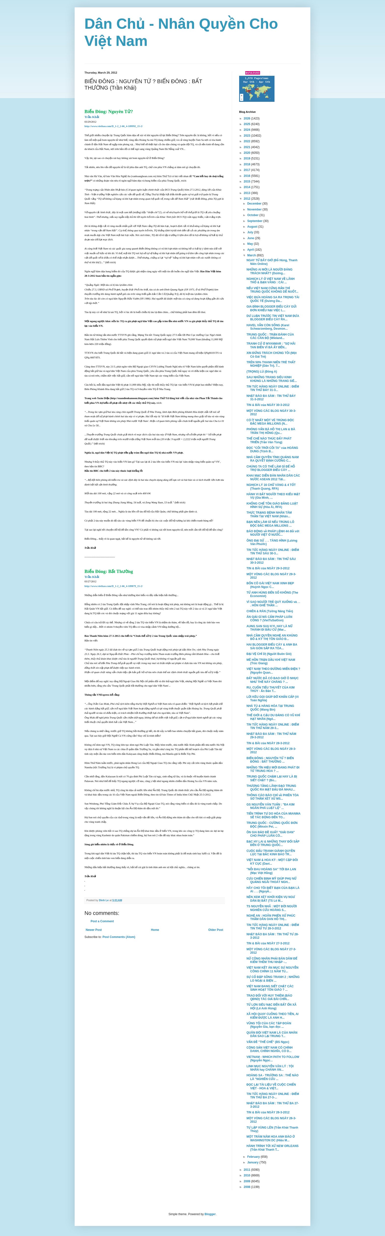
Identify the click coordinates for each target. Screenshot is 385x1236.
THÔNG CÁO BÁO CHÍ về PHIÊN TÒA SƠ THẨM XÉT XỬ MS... (273, 797)
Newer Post (94, 930)
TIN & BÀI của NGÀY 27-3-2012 (268, 943)
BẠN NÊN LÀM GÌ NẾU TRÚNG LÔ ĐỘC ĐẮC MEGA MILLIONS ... (270, 523)
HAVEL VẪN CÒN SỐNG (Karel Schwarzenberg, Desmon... (268, 327)
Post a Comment (102, 921)
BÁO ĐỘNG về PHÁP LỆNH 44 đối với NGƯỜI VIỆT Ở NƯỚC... (273, 533)
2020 (247, 153)
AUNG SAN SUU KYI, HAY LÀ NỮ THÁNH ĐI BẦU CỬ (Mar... (269, 628)
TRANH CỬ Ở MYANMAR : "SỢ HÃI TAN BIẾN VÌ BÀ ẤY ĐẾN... (271, 345)
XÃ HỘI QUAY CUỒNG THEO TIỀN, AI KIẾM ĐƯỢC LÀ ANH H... (273, 1015)
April (251, 249)
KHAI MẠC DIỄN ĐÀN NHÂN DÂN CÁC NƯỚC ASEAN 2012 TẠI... (273, 477)
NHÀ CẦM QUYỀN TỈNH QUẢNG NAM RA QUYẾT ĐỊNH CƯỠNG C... (273, 458)
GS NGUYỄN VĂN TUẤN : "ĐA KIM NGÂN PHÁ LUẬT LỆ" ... (271, 806)
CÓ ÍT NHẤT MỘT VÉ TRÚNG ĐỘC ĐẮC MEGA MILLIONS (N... (270, 421)
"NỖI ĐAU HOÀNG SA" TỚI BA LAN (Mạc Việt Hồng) (271, 871)
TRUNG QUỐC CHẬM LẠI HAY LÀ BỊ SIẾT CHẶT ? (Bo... (272, 778)
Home (155, 930)
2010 (247, 1175)
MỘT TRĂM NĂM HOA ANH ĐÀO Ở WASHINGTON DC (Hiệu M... (271, 1138)
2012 (247, 198)
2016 (247, 176)
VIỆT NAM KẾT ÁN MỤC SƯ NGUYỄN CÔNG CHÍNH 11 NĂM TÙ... (272, 969)
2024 (247, 129)
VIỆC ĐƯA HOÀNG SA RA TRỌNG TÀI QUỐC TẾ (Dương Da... (273, 299)
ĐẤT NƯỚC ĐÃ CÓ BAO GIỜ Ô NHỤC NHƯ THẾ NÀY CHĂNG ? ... (273, 680)
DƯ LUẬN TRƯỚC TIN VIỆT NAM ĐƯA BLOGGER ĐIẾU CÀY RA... (273, 317)
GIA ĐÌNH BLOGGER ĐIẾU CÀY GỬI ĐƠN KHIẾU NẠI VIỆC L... (271, 308)
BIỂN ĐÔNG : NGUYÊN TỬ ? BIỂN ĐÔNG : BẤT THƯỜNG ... (270, 759)
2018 (247, 164)
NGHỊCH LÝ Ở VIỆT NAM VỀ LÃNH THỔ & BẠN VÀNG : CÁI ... (271, 280)
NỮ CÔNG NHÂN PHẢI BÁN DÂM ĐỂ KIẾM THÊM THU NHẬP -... (272, 960)
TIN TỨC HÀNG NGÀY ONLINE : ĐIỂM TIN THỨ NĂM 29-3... (273, 726)
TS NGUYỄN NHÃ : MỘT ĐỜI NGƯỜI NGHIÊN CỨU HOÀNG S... (272, 908)
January (253, 1162)
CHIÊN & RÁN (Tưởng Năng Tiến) (270, 611)
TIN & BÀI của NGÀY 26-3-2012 (268, 1112)
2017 (247, 170)
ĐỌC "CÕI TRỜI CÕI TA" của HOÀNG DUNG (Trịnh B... (272, 449)
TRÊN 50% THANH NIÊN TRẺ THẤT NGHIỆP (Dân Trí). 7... (271, 364)
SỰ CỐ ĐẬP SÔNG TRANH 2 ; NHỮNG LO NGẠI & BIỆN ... (273, 978)
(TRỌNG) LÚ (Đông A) (262, 371)
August (252, 226)
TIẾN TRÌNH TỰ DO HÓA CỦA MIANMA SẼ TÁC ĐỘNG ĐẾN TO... (273, 815)
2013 (247, 193)
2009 (247, 1181)
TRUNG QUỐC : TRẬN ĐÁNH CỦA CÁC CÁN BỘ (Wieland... (270, 336)
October (253, 215)
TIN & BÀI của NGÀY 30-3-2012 (268, 405)
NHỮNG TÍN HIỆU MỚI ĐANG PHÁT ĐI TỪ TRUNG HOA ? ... (273, 769)
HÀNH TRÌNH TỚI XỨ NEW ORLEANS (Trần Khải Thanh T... (273, 1147)
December (254, 203)
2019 (247, 158)
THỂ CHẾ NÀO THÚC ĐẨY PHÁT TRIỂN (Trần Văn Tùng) (269, 440)
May (250, 244)
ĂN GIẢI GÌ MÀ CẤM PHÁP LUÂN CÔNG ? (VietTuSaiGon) (269, 618)
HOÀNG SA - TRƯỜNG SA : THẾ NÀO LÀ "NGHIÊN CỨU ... (273, 1077)
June (251, 238)
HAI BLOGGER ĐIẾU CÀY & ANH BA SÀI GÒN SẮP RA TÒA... (272, 646)
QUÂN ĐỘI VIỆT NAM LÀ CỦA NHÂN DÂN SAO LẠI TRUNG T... (272, 1034)
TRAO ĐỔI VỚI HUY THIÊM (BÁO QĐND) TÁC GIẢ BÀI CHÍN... (269, 997)
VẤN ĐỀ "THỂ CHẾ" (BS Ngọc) (268, 1042)
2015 (247, 181)
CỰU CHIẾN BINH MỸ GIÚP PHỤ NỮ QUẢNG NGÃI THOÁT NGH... (272, 880)
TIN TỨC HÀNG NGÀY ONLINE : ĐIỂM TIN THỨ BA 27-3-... (273, 1095)
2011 (247, 1169)
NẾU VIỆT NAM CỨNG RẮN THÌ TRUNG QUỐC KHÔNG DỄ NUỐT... (272, 289)
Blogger (210, 1214)
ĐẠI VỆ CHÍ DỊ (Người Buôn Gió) (269, 654)
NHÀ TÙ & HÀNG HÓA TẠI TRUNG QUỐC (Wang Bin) (270, 707)
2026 (247, 118)
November (254, 209)
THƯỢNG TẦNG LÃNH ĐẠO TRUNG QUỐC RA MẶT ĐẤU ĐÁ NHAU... (271, 787)
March (252, 255)
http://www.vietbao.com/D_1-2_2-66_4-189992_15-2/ (113, 126)
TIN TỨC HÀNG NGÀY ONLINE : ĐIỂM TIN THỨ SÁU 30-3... (273, 551)
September (255, 221)
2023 (247, 135)
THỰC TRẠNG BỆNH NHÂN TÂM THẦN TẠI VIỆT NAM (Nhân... (269, 514)
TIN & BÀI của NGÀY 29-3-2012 (268, 568)
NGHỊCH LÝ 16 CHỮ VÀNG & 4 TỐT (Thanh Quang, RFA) (271, 486)
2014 (247, 187)
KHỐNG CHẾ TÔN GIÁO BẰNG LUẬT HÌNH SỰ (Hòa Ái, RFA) (272, 505)
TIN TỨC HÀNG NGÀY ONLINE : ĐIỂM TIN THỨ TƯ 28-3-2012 (273, 926)
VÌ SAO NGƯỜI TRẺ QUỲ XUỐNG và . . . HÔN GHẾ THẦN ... (273, 603)
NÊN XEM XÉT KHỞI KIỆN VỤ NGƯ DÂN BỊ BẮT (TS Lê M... (271, 898)
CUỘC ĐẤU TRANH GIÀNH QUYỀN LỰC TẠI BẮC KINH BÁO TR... (271, 852)
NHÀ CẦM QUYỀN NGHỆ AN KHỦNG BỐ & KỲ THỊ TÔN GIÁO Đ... (272, 637)
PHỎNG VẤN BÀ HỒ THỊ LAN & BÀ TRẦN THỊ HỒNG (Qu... (271, 431)
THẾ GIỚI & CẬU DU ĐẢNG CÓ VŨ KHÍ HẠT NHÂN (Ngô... (273, 717)
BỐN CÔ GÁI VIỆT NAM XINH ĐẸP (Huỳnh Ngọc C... (270, 585)
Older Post (215, 930)
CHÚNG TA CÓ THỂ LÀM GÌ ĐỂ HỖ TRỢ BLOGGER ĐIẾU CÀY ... (271, 468)
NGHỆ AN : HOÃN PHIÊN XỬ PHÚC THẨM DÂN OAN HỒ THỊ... (271, 917)
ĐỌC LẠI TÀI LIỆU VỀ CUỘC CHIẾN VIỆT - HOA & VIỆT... (271, 1086)
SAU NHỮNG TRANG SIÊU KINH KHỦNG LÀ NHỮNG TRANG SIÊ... (272, 379)
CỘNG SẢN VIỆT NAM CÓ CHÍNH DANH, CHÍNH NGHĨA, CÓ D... (270, 1049)
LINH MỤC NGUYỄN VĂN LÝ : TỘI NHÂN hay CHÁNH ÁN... (270, 1068)
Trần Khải (91, 117)
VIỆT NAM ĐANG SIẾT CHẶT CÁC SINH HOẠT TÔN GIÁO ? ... (270, 988)
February (254, 1156)
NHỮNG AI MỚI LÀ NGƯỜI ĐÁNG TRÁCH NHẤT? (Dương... (269, 271)
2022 (247, 141)
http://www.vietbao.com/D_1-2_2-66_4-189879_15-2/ (113, 586)
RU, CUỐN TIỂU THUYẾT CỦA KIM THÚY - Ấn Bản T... (271, 689)
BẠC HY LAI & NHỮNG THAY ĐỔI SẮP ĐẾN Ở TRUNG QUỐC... (273, 843)
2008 (247, 1187)
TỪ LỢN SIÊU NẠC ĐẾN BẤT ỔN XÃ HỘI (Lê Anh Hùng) (272, 1006)
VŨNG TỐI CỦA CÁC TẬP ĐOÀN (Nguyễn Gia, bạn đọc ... (269, 1025)
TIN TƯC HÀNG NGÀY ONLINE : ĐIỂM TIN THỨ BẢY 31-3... (273, 388)
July (250, 232)
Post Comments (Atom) (118, 937)
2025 (247, 124)
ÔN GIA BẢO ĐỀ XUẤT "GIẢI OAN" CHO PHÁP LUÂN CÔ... (271, 834)
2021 (247, 147)
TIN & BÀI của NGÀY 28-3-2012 (268, 743)
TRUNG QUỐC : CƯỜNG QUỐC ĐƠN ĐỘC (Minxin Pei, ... (272, 824)
